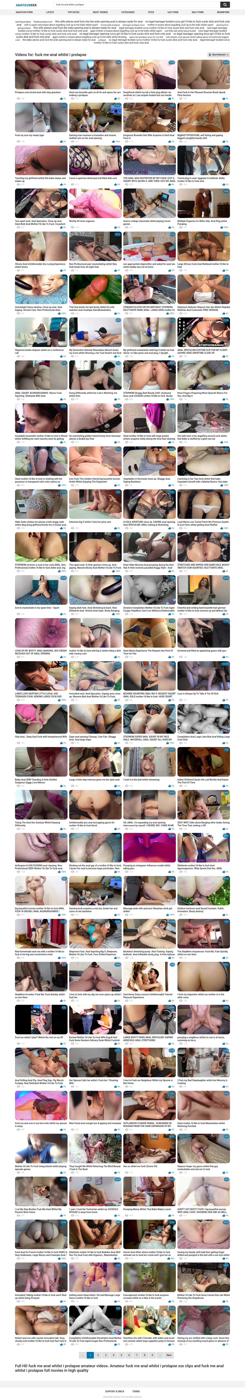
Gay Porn (173, 12)
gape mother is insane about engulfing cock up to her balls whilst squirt (126, 31)
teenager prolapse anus (134, 25)
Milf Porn (197, 12)
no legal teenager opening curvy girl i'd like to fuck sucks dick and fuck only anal (125, 33)
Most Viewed (100, 12)
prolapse (102, 40)
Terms (136, 1391)
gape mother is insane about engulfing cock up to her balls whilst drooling (90, 37)
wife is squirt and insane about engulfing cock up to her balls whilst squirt (61, 25)
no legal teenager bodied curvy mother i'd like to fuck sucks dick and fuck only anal (153, 39)
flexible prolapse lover (43, 22)
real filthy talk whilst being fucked (180, 31)
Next (169, 1355)
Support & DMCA (114, 1391)
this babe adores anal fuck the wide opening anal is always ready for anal (59, 40)
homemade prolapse (110, 25)
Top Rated (73, 12)
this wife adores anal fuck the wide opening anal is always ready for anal (75, 27)
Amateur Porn (24, 12)
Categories (128, 12)
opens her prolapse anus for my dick (146, 37)
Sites (151, 12)
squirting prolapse (23, 22)
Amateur (26, 5)
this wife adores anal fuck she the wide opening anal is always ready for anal (99, 21)
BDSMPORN (223, 12)
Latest (50, 12)
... (160, 1355)
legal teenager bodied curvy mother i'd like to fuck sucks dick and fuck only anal (161, 27)
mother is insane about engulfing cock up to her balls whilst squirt (180, 25)
